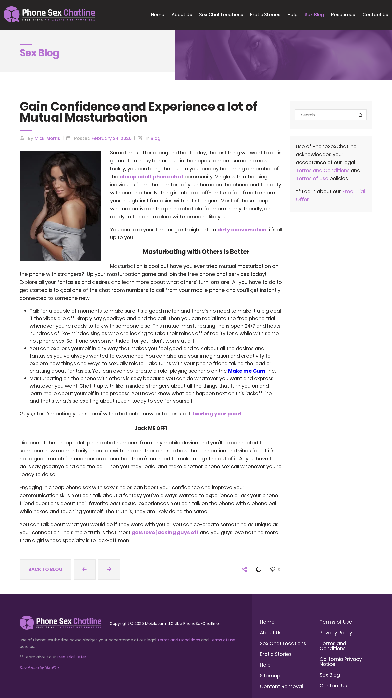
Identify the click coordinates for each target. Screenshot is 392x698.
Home (157, 14)
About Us (182, 14)
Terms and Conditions (323, 170)
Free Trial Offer (71, 657)
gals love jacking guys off (165, 532)
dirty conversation (242, 229)
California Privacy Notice (341, 662)
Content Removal (281, 686)
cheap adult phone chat (152, 176)
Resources (343, 14)
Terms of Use (313, 178)
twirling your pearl (217, 413)
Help (293, 14)
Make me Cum (247, 370)
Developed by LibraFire (39, 667)
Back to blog (45, 569)
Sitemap (270, 675)
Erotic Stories (265, 14)
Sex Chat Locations (221, 14)
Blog (155, 138)
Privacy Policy (336, 632)
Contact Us (375, 14)
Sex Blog (314, 14)
